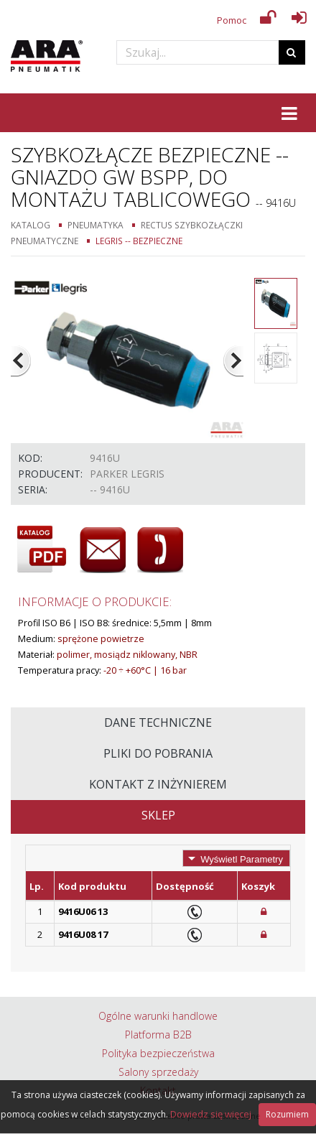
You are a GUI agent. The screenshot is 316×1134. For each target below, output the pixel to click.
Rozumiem (287, 1114)
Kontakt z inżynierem (158, 784)
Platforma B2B (158, 1034)
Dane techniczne (158, 722)
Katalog (30, 225)
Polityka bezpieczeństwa (158, 1053)
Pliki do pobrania (158, 753)
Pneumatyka (96, 225)
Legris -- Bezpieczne (139, 240)
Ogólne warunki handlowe (158, 1016)
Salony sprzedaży (158, 1072)
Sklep (158, 815)
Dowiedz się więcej (210, 1113)
